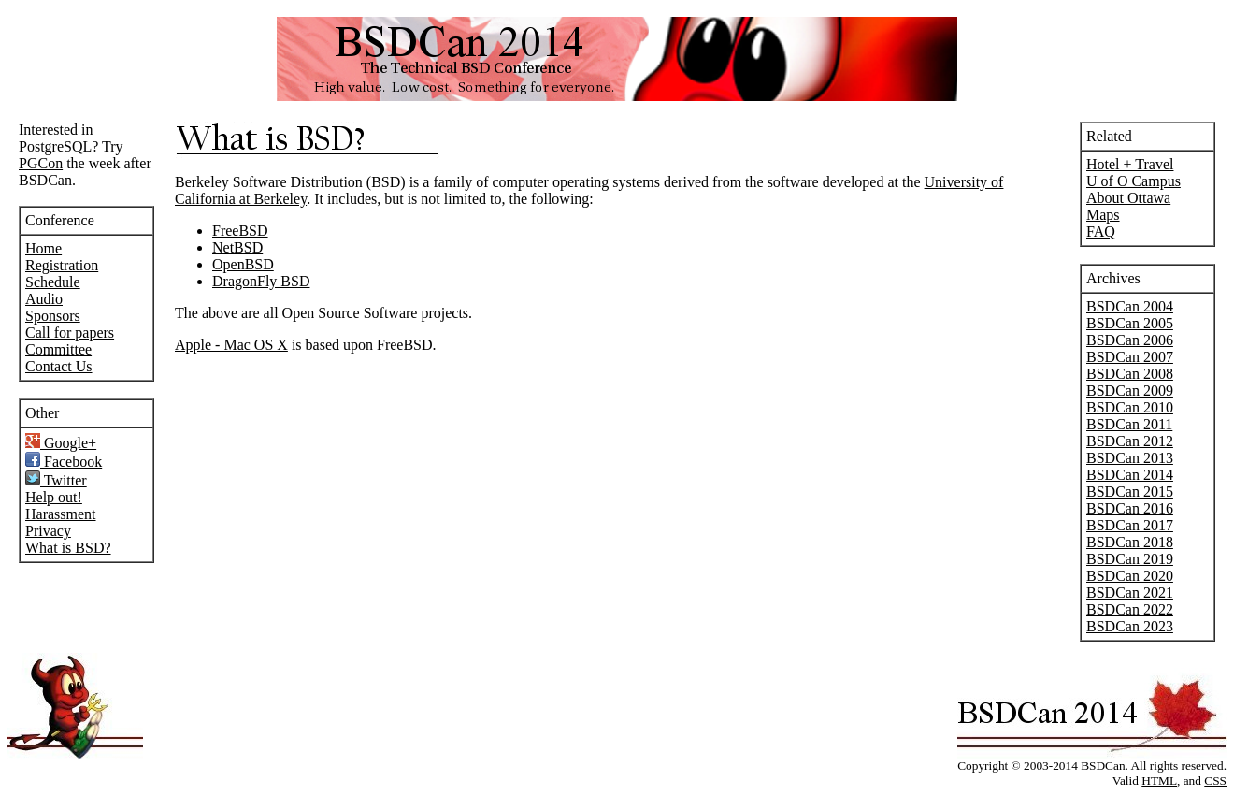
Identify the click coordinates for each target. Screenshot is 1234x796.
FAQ (1100, 231)
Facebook (63, 462)
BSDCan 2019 (1129, 559)
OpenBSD (243, 264)
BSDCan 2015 (1129, 491)
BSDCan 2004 (1129, 306)
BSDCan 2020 (1129, 576)
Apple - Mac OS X (231, 345)
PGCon (41, 163)
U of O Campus (1133, 181)
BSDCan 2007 (1129, 357)
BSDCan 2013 (1129, 458)
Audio (44, 299)
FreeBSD (240, 231)
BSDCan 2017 (1129, 525)
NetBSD (237, 247)
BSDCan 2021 (1129, 593)
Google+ (60, 443)
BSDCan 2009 (1129, 390)
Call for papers (69, 332)
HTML (1159, 781)
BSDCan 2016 (1129, 508)
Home (43, 248)
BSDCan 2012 (1129, 441)
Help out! (53, 497)
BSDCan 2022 (1129, 609)
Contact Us (59, 366)
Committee (58, 349)
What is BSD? (68, 548)
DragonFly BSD (260, 281)
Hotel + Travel (1129, 164)
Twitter (56, 480)
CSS (1215, 781)
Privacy (48, 531)
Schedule (52, 282)
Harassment (60, 514)
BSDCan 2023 (1129, 626)
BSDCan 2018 (1129, 542)
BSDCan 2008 (1129, 374)
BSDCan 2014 (1129, 475)
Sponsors (52, 316)
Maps (1103, 215)
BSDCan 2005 (1129, 323)
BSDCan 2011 (1129, 424)
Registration (61, 265)
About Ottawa (1128, 198)
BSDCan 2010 (1129, 407)
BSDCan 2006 (1129, 340)
